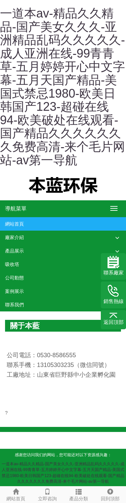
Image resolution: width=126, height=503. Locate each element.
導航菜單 (16, 208)
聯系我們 (14, 304)
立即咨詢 (47, 494)
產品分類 (79, 494)
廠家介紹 (14, 237)
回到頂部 (110, 494)
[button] (117, 237)
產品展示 (14, 251)
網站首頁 (14, 224)
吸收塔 (12, 264)
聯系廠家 (113, 265)
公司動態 (14, 277)
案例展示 (14, 291)
